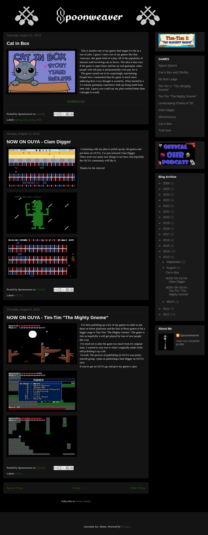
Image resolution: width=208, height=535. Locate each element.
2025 (166, 189)
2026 (166, 183)
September (173, 262)
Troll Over (164, 130)
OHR (38, 119)
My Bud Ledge (167, 79)
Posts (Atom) (83, 501)
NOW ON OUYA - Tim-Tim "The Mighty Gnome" (57, 317)
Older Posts (137, 488)
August (171, 267)
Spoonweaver (189, 335)
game (18, 119)
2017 (166, 234)
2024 (166, 194)
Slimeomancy (167, 117)
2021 (166, 211)
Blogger (125, 526)
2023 (166, 200)
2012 (166, 308)
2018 (166, 228)
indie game (28, 119)
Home (76, 488)
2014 (166, 251)
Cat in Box (18, 43)
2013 (166, 257)
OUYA (19, 295)
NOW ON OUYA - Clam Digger (39, 141)
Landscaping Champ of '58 (175, 103)
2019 (166, 223)
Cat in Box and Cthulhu (173, 72)
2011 (166, 314)
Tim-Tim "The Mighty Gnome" (177, 96)
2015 (166, 245)
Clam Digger (166, 110)
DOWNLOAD (76, 101)
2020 (166, 217)
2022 (166, 206)
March (170, 301)
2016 (166, 240)
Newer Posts (15, 488)
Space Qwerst (167, 65)
